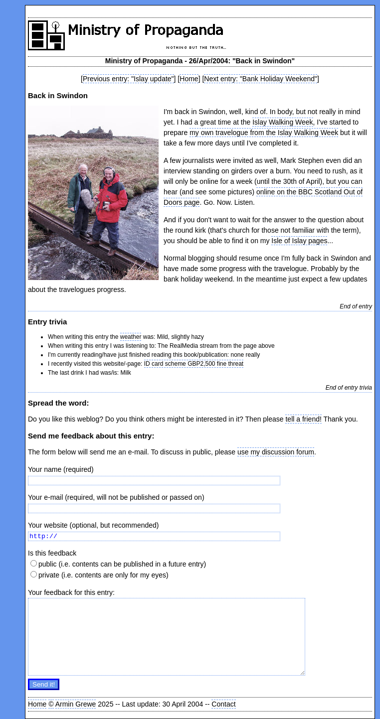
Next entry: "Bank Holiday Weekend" (260, 79)
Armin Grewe (75, 704)
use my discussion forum (275, 452)
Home (189, 79)
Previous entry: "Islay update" (128, 79)
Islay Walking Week (282, 122)
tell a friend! (303, 419)
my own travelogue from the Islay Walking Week (264, 133)
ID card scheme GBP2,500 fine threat (193, 363)
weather (131, 336)
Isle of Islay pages (299, 241)
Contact (223, 704)
